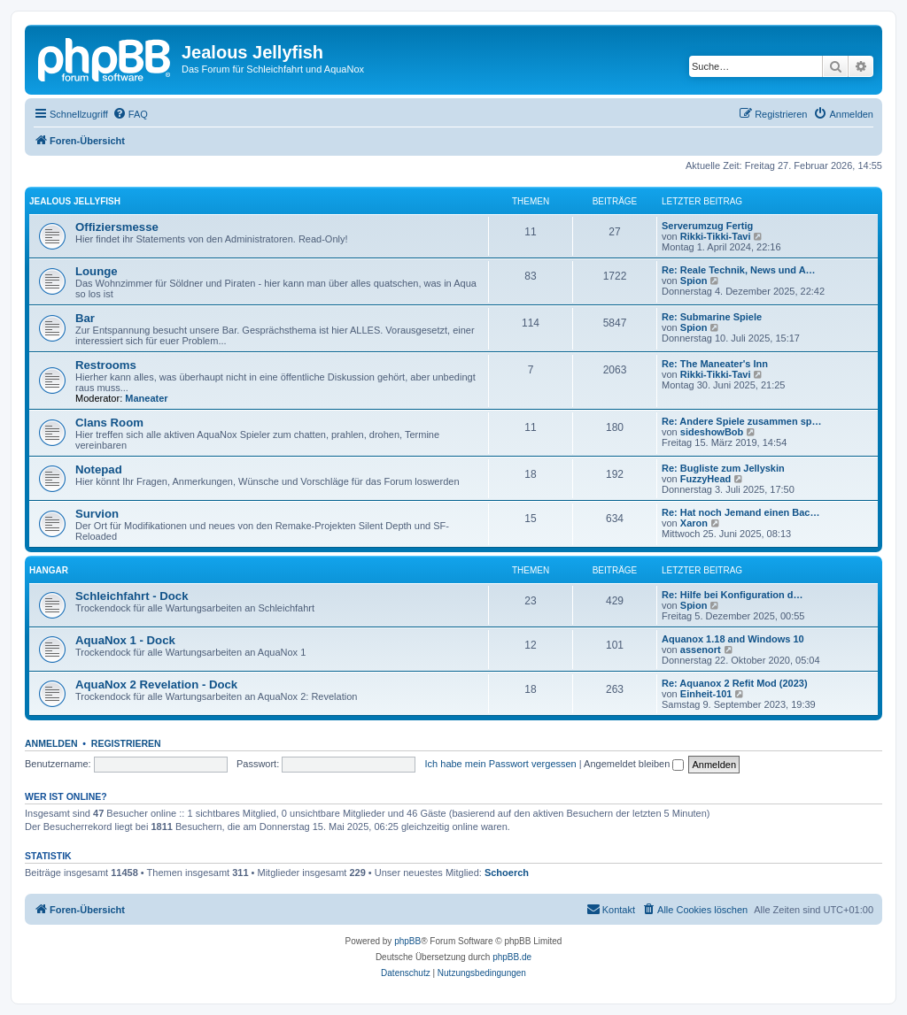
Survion (97, 513)
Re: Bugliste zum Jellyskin (723, 468)
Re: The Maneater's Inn (715, 363)
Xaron (694, 523)
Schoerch (507, 872)
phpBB (407, 941)
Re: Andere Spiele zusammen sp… (742, 421)
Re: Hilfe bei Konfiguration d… (732, 594)
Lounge (96, 271)
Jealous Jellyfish (74, 201)
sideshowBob (712, 432)
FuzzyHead (705, 478)
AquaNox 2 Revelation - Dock (156, 684)
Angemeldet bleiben (634, 763)
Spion (694, 280)
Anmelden (51, 743)
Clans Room (109, 422)
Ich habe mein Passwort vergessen (501, 763)
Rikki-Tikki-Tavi (715, 236)
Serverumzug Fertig (707, 225)
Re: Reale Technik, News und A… (739, 270)
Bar (85, 318)
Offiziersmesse (117, 227)
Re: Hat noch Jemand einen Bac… (741, 512)
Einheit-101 (706, 693)
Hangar (48, 570)
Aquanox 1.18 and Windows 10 (733, 639)
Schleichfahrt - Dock (132, 596)
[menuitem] (130, 114)
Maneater (146, 398)
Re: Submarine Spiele (712, 316)
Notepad (98, 469)
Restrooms (105, 365)
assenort (700, 649)
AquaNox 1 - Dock (125, 640)
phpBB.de (511, 957)
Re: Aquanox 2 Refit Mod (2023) (735, 683)
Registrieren (126, 743)
